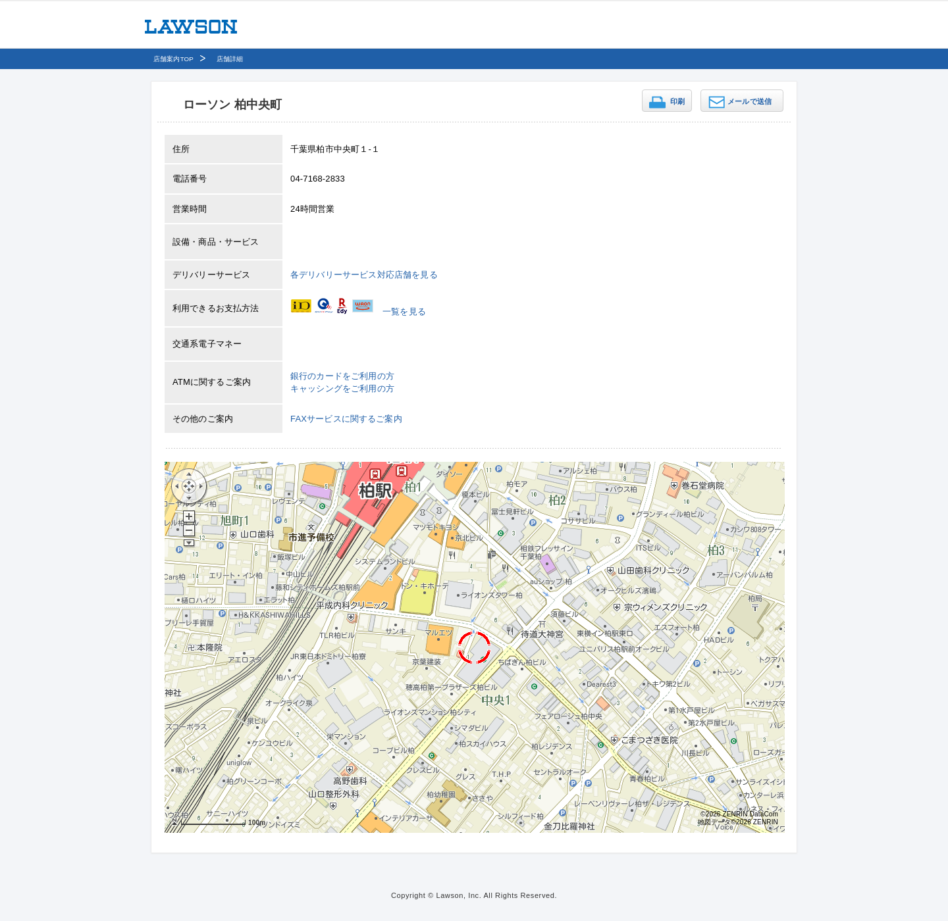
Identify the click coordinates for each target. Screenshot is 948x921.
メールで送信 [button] (749, 101)
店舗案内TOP (173, 58)
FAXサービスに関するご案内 (346, 419)
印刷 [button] (677, 101)
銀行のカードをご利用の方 (342, 376)
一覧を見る (404, 311)
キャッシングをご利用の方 (342, 388)
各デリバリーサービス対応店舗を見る (364, 275)
